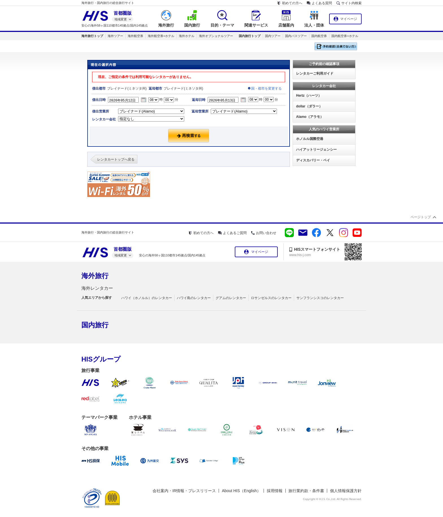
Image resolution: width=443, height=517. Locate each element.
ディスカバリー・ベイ (313, 160)
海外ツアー (115, 36)
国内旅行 (94, 325)
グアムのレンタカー (231, 298)
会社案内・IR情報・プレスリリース (184, 490)
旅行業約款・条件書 (306, 490)
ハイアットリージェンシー (316, 150)
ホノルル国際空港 (309, 139)
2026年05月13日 (225, 100)
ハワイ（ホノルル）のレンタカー (146, 298)
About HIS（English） (241, 490)
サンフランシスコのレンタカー (320, 298)
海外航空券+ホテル (161, 36)
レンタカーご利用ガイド (314, 73)
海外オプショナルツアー (216, 36)
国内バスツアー (296, 36)
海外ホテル (186, 36)
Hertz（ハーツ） (309, 96)
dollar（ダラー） (309, 106)
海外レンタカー (97, 288)
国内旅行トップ (249, 36)
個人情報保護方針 (346, 490)
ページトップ (421, 217)
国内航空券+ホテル (344, 36)
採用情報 (275, 490)
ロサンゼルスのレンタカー (271, 298)
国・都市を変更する (266, 88)
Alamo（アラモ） (309, 117)
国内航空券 (319, 36)
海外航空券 (135, 36)
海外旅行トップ (92, 36)
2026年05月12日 (125, 100)
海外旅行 (94, 276)
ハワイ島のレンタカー (194, 298)
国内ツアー (273, 36)
